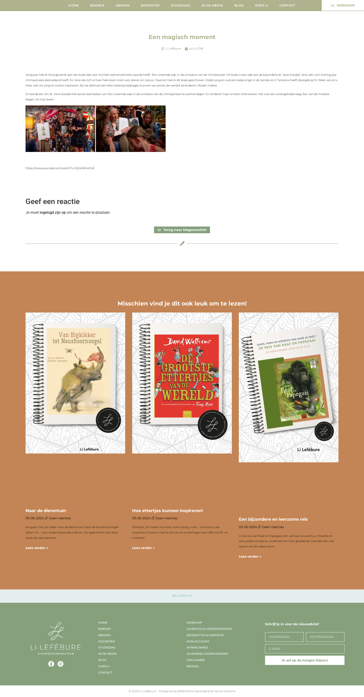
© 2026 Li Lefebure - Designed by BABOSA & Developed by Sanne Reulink (182, 691)
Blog (239, 5)
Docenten (150, 5)
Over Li (261, 5)
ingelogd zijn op (53, 212)
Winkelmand (197, 647)
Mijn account (198, 641)
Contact (287, 5)
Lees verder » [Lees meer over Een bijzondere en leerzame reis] (250, 556)
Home (74, 5)
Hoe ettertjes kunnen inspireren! (167, 510)
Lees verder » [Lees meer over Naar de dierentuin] (37, 548)
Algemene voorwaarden (207, 653)
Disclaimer (196, 660)
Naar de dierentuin (46, 510)
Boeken (97, 5)
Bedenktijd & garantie (205, 635)
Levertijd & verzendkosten (209, 629)
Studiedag (180, 5)
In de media (212, 5)
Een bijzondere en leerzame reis (273, 519)
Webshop (194, 622)
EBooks (123, 5)
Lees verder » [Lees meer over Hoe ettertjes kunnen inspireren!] (143, 548)
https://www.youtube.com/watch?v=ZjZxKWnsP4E (60, 168)
